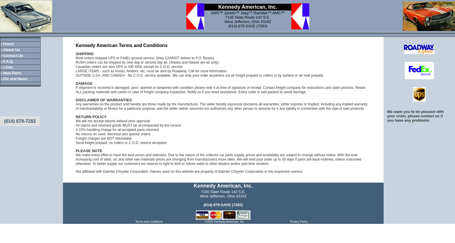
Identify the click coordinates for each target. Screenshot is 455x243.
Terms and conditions (149, 221)
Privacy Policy (299, 221)
